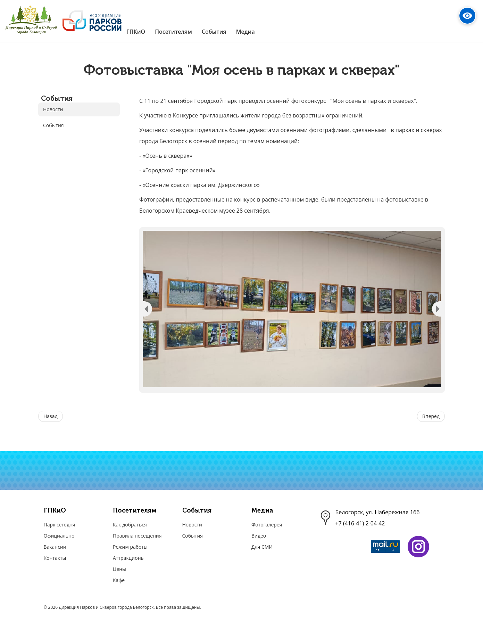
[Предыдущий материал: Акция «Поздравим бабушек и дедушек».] (50, 416)
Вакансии (55, 546)
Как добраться (130, 524)
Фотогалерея (266, 524)
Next (436, 309)
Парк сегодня (59, 524)
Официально (59, 535)
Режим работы (130, 546)
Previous (147, 309)
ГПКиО (55, 510)
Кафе (119, 580)
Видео (258, 535)
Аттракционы (128, 558)
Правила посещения (137, 535)
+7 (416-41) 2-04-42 (360, 523)
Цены (119, 569)
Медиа (262, 510)
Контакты (55, 558)
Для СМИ (262, 546)
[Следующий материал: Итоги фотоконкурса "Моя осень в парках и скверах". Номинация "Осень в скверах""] (431, 416)
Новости (53, 109)
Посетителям (135, 510)
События (53, 125)
